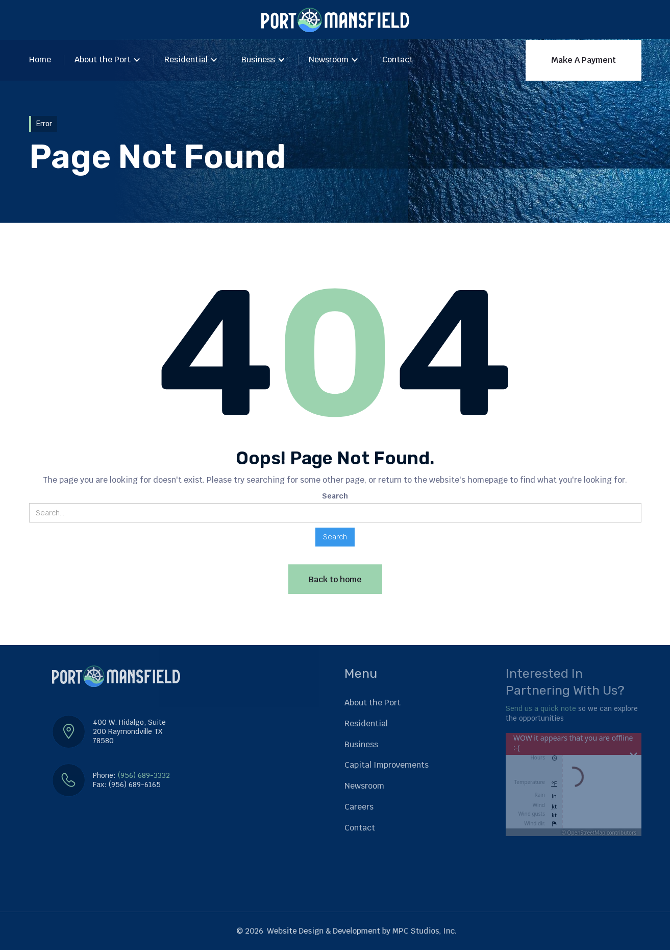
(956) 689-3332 (144, 775)
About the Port (103, 59)
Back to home (335, 579)
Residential (186, 59)
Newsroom (329, 59)
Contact (397, 59)
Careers (359, 806)
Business (258, 59)
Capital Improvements (386, 764)
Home (40, 59)
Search (335, 496)
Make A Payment (583, 60)
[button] (108, 60)
